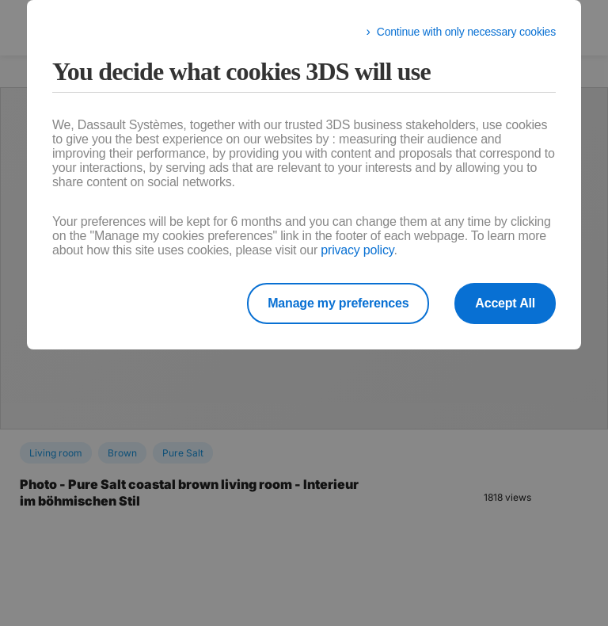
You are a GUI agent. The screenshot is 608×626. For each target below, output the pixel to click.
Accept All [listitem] (505, 303)
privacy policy (357, 250)
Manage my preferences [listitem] (338, 303)
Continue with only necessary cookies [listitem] (466, 31)
